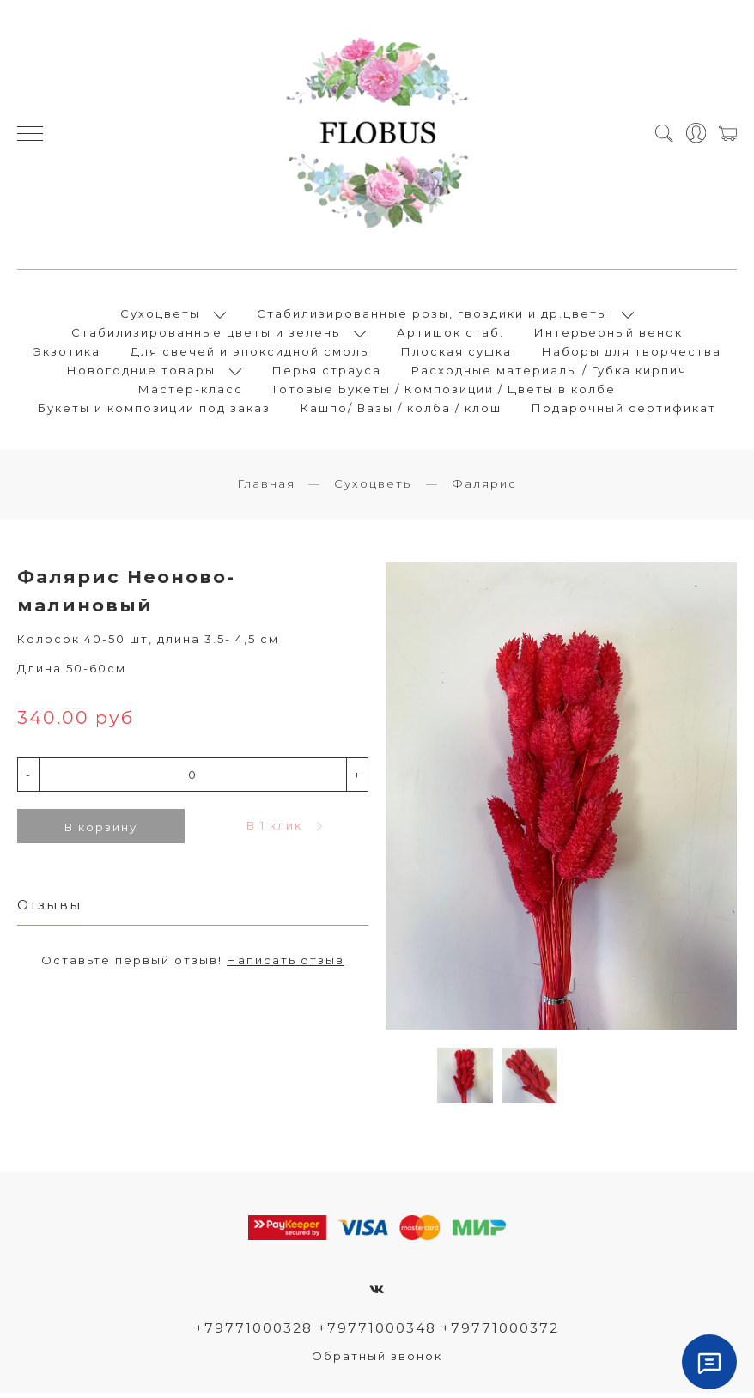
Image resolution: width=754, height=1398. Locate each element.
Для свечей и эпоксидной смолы (251, 354)
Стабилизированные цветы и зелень (205, 335)
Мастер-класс (190, 391)
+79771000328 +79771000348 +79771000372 (377, 1332)
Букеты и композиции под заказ (154, 410)
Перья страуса (326, 373)
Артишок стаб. (450, 335)
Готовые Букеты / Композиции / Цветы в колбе (444, 391)
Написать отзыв (285, 965)
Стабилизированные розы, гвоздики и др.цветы (432, 316)
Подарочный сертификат (624, 410)
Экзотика (66, 354)
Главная (266, 488)
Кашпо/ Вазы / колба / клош (401, 410)
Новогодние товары (141, 373)
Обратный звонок (377, 1361)
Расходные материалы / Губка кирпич (549, 373)
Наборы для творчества (631, 354)
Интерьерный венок (608, 335)
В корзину (100, 832)
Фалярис (484, 488)
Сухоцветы (160, 316)
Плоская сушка (456, 354)
